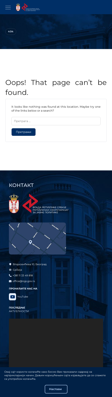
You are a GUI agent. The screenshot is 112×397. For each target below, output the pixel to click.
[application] (56, 345)
